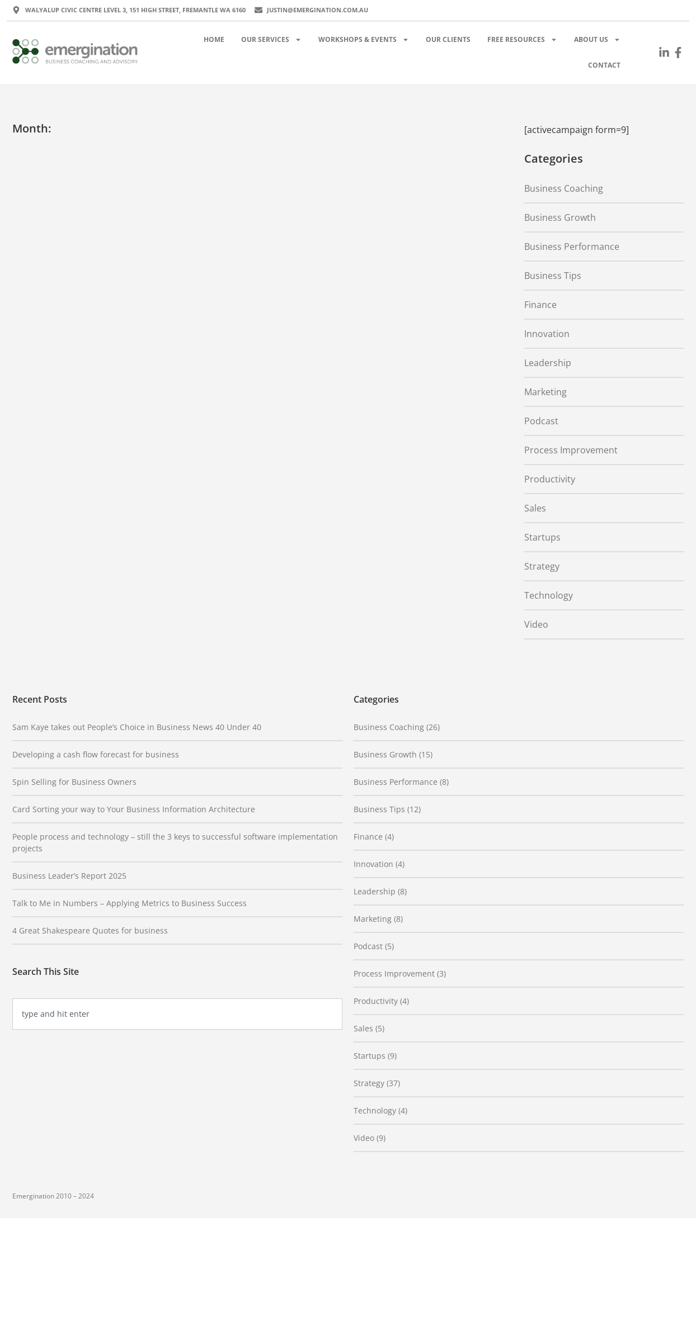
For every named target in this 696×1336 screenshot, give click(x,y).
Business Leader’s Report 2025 (69, 875)
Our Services (271, 40)
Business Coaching (563, 188)
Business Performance (571, 246)
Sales (535, 508)
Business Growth (560, 217)
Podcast (541, 421)
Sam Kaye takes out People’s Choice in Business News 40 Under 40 (136, 727)
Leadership (547, 363)
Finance (540, 305)
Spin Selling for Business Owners (74, 781)
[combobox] (177, 1014)
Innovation (547, 334)
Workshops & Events (363, 40)
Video (536, 624)
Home (214, 39)
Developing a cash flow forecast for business (95, 754)
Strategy (541, 566)
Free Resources (522, 40)
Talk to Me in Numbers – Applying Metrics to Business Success (129, 903)
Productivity (549, 479)
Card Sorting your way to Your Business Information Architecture (133, 809)
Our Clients (448, 39)
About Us (597, 40)
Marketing (545, 392)
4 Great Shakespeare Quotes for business (90, 930)
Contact (604, 65)
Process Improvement (571, 450)
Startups (542, 537)
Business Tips (552, 275)
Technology (548, 595)
